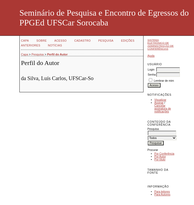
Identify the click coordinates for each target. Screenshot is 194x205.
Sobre (41, 40)
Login (151, 69)
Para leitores (162, 191)
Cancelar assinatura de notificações (162, 108)
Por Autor (160, 156)
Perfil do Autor (57, 54)
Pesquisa (105, 40)
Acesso (60, 40)
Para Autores (162, 194)
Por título (160, 159)
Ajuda (151, 55)
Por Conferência (164, 153)
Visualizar (160, 99)
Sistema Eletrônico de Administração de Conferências (160, 44)
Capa (25, 40)
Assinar (159, 102)
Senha (152, 74)
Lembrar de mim (164, 80)
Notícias (55, 45)
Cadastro (82, 40)
